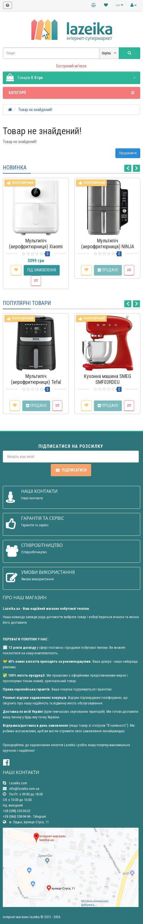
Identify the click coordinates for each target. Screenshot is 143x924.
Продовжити (128, 153)
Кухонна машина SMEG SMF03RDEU (107, 379)
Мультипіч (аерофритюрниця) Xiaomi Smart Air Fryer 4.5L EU (36, 246)
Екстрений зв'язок (71, 66)
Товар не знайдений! (35, 109)
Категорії (71, 92)
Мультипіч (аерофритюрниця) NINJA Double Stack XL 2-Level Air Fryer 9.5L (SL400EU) (107, 249)
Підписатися (71, 470)
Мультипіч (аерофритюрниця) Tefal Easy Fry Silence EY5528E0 (36, 382)
